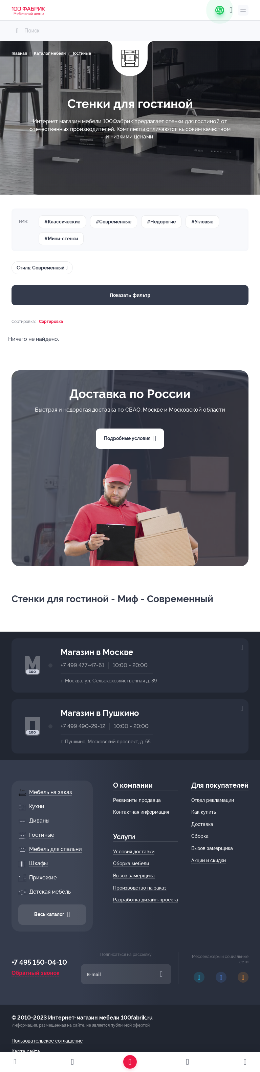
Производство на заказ (140, 888)
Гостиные (82, 53)
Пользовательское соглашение (47, 1041)
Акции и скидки (208, 860)
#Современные (113, 221)
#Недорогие (161, 221)
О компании (133, 785)
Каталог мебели (50, 53)
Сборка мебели (131, 863)
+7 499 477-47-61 (82, 665)
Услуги (124, 837)
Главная (19, 53)
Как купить (203, 812)
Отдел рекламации (212, 800)
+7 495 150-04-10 (39, 962)
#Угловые (202, 221)
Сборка (200, 836)
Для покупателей (219, 785)
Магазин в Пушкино (100, 713)
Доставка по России (130, 394)
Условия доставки (133, 851)
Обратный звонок (35, 973)
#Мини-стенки (61, 238)
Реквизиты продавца (137, 800)
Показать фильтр (130, 295)
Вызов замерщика (134, 875)
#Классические (62, 221)
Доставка (202, 824)
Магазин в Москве (97, 652)
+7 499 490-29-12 (83, 726)
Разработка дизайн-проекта (145, 899)
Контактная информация (141, 812)
